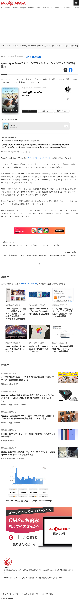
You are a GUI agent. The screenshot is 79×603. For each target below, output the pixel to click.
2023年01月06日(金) (7, 56)
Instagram (23, 8)
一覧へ (39, 264)
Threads (15, 8)
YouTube (31, 8)
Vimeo (57, 8)
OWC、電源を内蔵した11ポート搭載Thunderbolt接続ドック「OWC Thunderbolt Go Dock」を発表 (40, 253)
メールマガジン (66, 8)
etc (10, 46)
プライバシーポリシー (11, 594)
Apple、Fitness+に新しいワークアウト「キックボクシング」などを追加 (31, 243)
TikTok (38, 8)
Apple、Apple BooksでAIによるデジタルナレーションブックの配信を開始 (50, 46)
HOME (3, 46)
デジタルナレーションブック (38, 158)
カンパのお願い (48, 594)
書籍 (16, 46)
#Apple (28, 56)
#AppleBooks (36, 56)
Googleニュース (47, 8)
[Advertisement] (39, 26)
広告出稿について (31, 594)
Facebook (7, 8)
